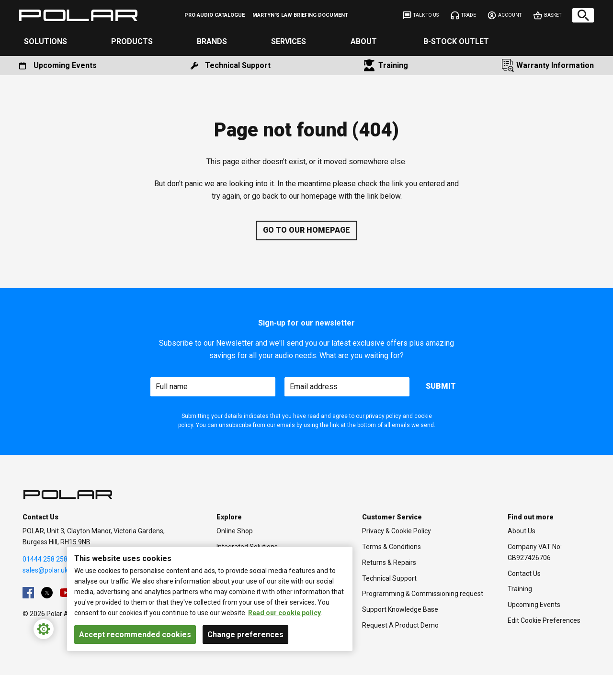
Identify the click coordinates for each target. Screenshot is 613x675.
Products (132, 41)
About (364, 41)
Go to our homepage (306, 230)
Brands (212, 41)
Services (288, 41)
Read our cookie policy (284, 613)
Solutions (45, 41)
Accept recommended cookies (135, 634)
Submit (441, 386)
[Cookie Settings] (44, 629)
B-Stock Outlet (456, 41)
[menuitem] (214, 15)
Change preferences (245, 634)
